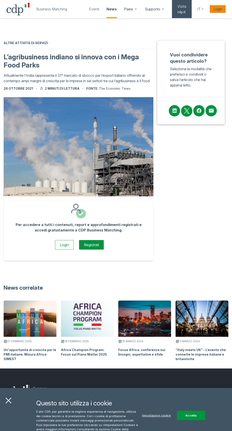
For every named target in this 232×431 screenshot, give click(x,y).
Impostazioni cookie (156, 420)
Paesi (131, 9)
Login (217, 9)
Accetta (191, 420)
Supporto (155, 9)
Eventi (94, 9)
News (111, 9)
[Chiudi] (8, 406)
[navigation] (94, 9)
